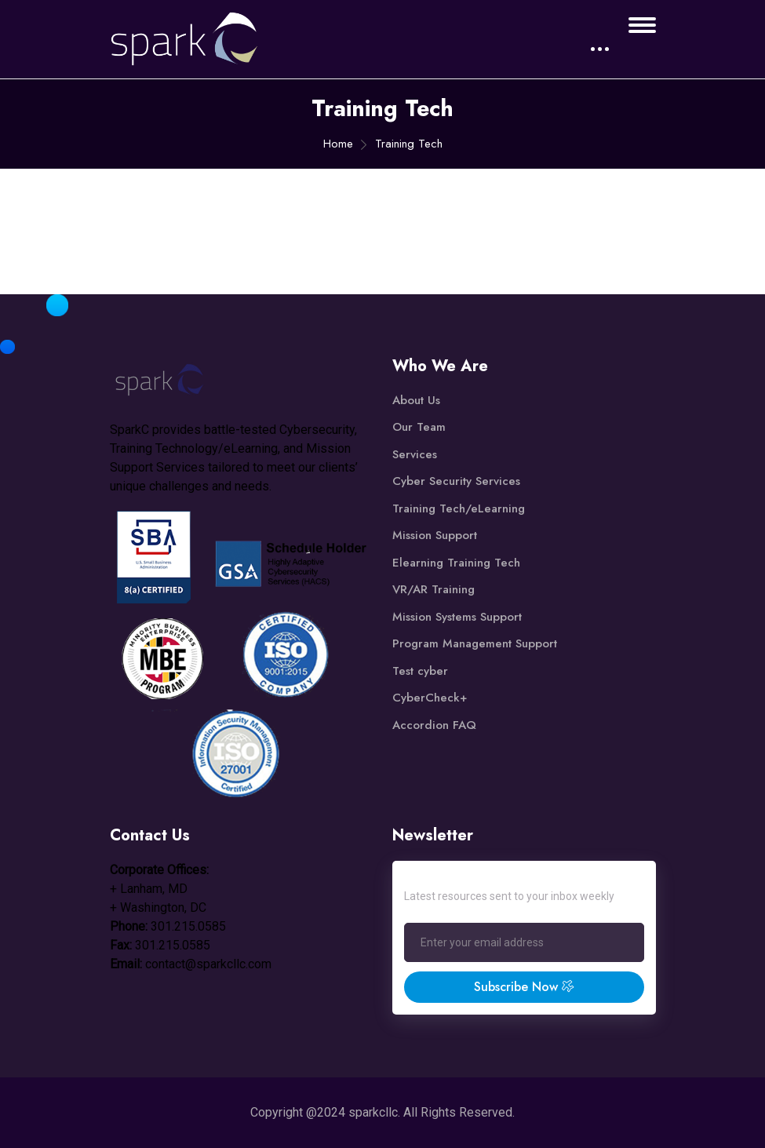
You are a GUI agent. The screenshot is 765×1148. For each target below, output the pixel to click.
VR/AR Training (433, 589)
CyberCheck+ (429, 697)
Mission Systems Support (457, 616)
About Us (416, 400)
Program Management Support (474, 643)
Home (338, 143)
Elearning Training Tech (456, 562)
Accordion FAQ (434, 725)
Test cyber (420, 671)
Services (414, 454)
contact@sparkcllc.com (208, 964)
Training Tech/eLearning (458, 508)
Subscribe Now (524, 987)
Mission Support (434, 535)
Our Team (419, 427)
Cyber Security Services (456, 481)
